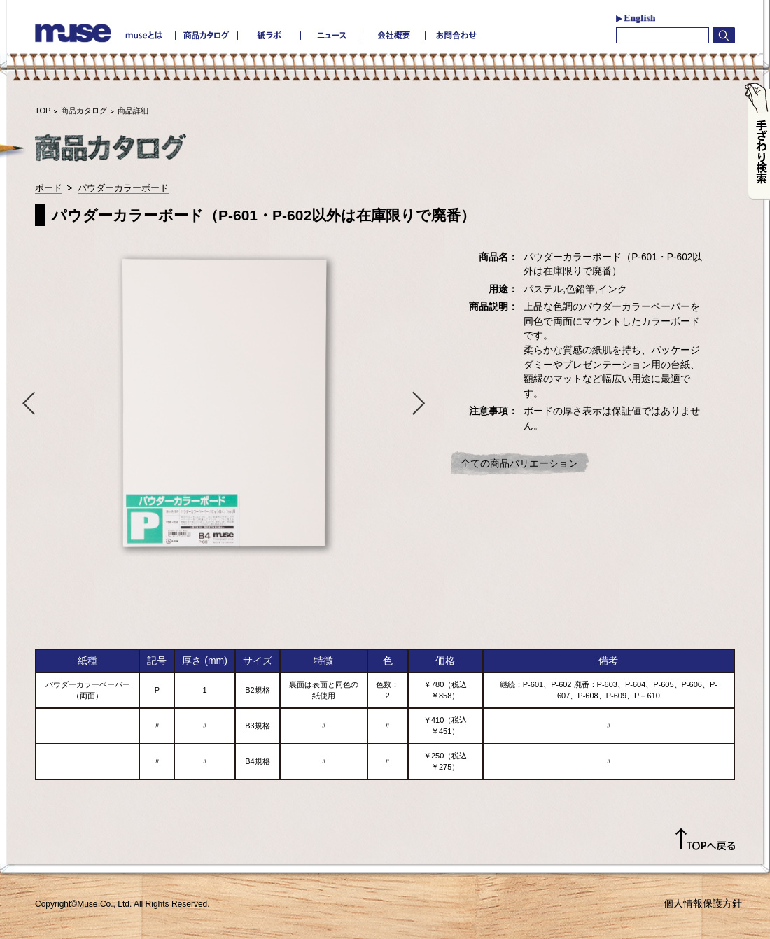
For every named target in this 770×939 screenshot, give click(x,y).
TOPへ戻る (705, 839)
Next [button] (422, 402)
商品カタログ (84, 110)
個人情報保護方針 (703, 903)
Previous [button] (26, 402)
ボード (48, 188)
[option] (224, 402)
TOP (42, 110)
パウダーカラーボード (123, 188)
